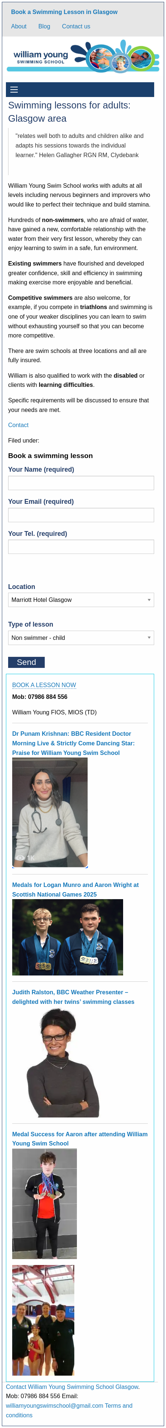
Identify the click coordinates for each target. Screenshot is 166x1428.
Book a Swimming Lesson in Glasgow (64, 12)
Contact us (76, 26)
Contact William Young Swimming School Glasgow (72, 1387)
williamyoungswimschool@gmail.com (54, 1406)
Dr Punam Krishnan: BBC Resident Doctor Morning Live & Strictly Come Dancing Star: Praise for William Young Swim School (73, 743)
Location (81, 593)
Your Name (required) (81, 478)
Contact (18, 425)
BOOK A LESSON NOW (44, 685)
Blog (44, 26)
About (19, 26)
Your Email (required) (81, 510)
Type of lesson (81, 631)
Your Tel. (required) (81, 542)
